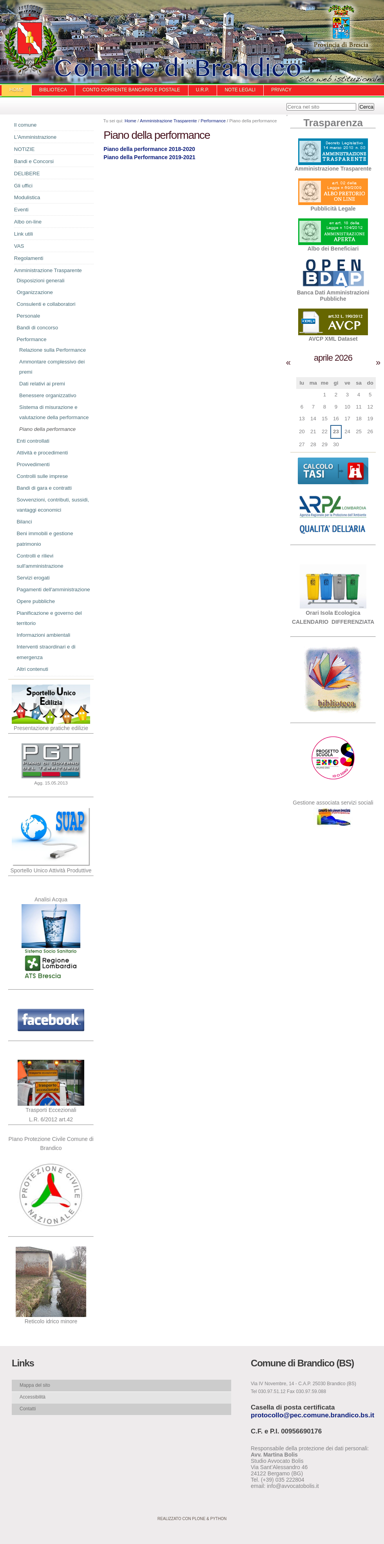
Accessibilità (32, 1397)
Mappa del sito (35, 1385)
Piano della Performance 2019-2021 (149, 157)
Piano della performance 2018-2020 (149, 149)
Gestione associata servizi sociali (333, 802)
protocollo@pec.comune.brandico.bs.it (312, 1415)
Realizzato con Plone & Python (192, 1519)
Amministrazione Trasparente (168, 120)
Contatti (28, 1408)
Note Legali (240, 90)
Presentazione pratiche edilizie (51, 728)
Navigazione (7, 127)
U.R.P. (202, 90)
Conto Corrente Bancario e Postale (131, 90)
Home (16, 90)
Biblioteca (53, 90)
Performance (213, 120)
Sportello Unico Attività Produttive (51, 870)
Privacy (281, 90)
